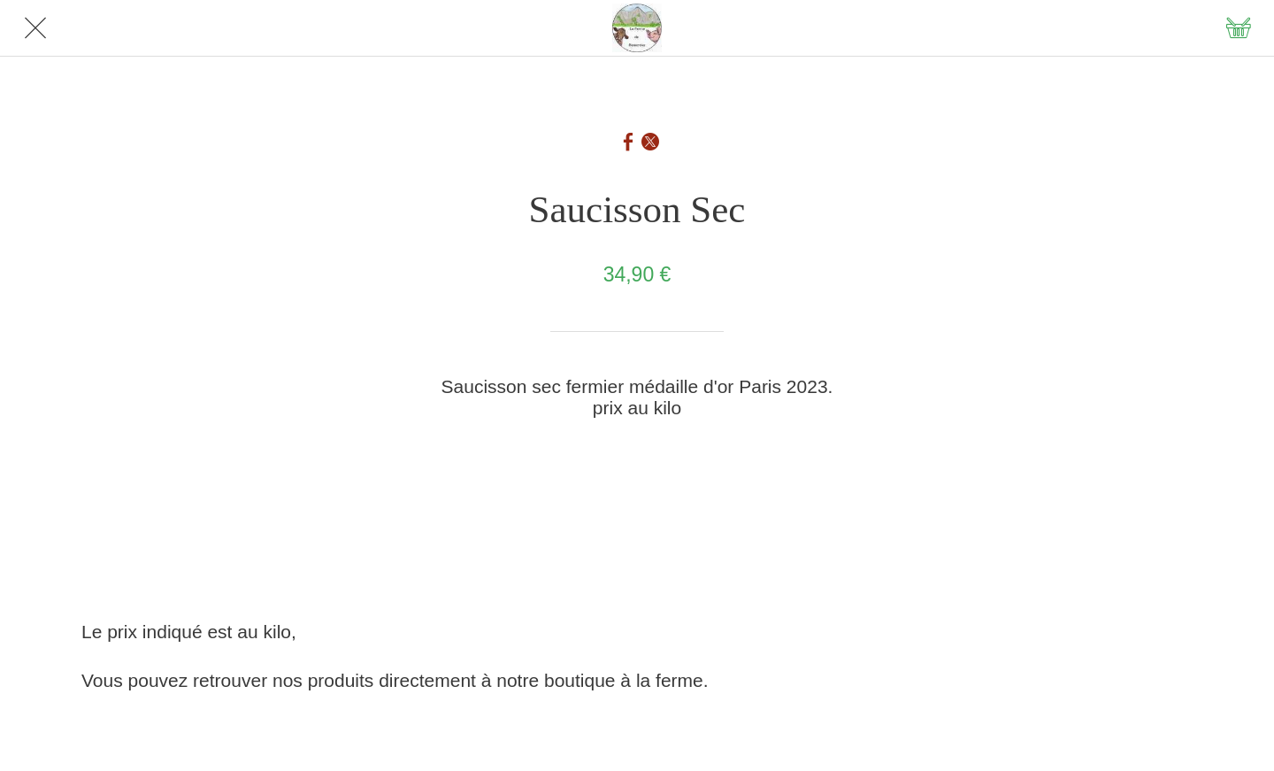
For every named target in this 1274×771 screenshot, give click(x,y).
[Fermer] (35, 28)
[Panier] (1238, 28)
